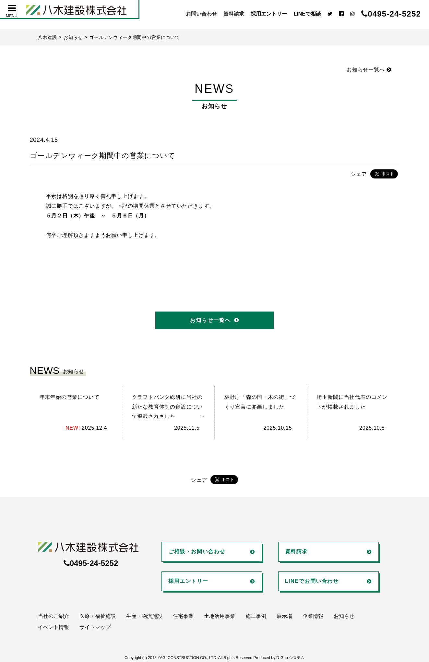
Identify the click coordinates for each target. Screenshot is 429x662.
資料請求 (233, 14)
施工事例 (255, 616)
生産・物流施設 (144, 616)
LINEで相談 (307, 14)
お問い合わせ (201, 14)
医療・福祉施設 (97, 616)
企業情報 (313, 616)
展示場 (284, 616)
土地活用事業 (219, 616)
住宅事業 (183, 616)
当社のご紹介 (53, 616)
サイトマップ (95, 627)
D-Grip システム (290, 658)
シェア (359, 174)
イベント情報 (53, 627)
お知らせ (344, 616)
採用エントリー (269, 14)
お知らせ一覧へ (369, 69)
